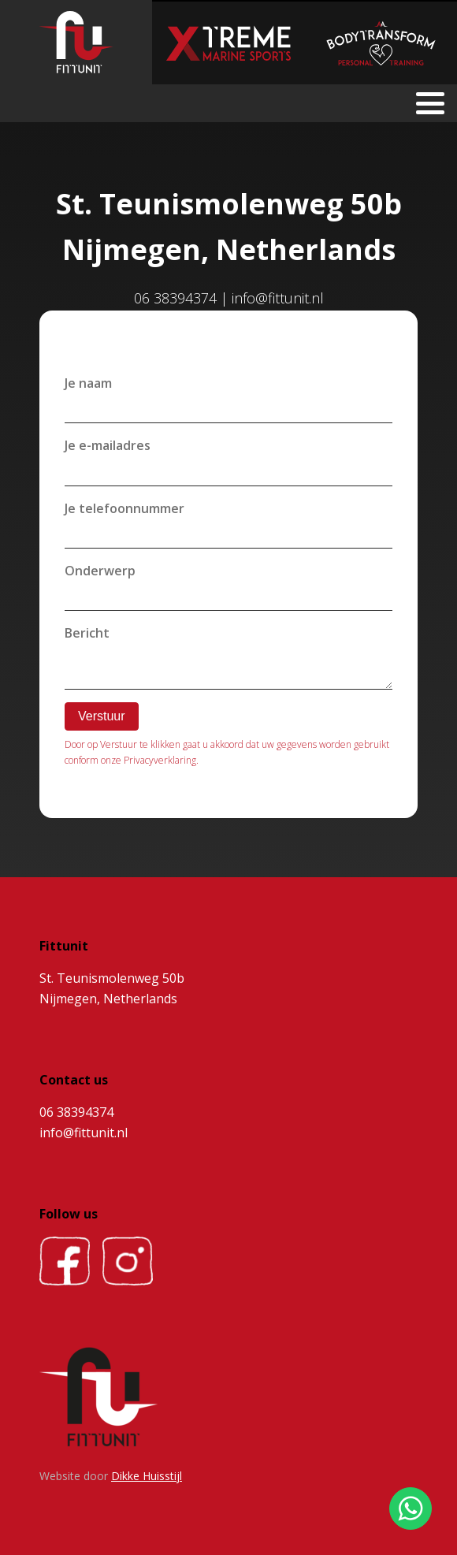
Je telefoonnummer (124, 508)
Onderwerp (100, 570)
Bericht (87, 633)
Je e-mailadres (107, 445)
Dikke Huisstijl (146, 1475)
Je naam (88, 383)
